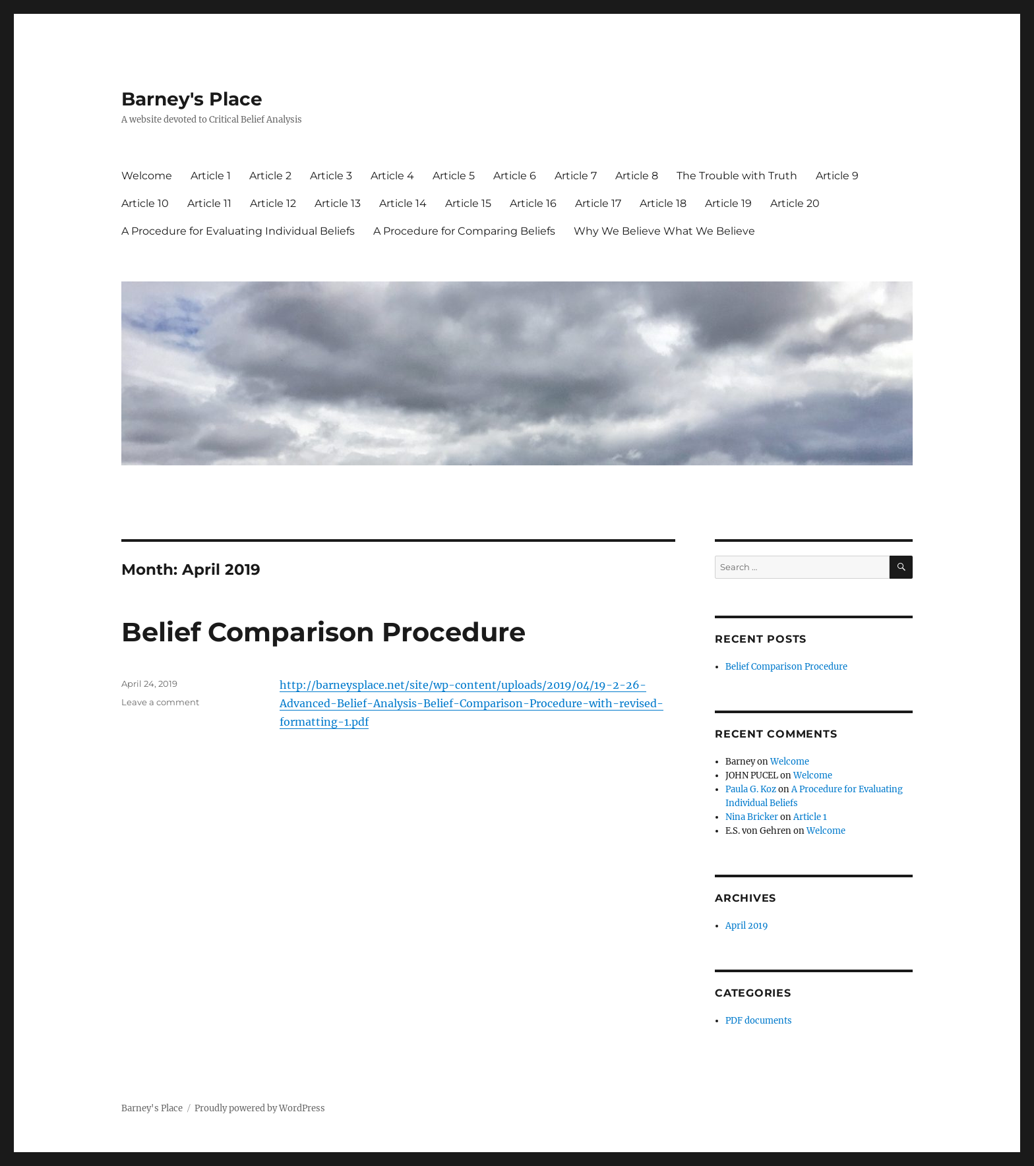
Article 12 (273, 203)
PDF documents (758, 1020)
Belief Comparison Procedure (323, 632)
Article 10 (145, 203)
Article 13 (338, 203)
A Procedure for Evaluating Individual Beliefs (238, 231)
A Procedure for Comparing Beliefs (464, 231)
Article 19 (728, 203)
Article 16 (533, 203)
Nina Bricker (751, 817)
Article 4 (392, 175)
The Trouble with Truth (737, 175)
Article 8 (636, 175)
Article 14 (403, 203)
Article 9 (837, 175)
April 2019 (746, 925)
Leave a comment (160, 702)
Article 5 (454, 175)
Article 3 (331, 175)
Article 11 (209, 203)
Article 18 (663, 203)
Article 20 (795, 203)
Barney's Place (191, 99)
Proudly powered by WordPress (260, 1108)
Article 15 (468, 203)
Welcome (146, 175)
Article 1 (211, 175)
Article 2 (270, 175)
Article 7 (576, 175)
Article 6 (514, 175)
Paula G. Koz (750, 789)
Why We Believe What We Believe (664, 231)
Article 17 (598, 203)
